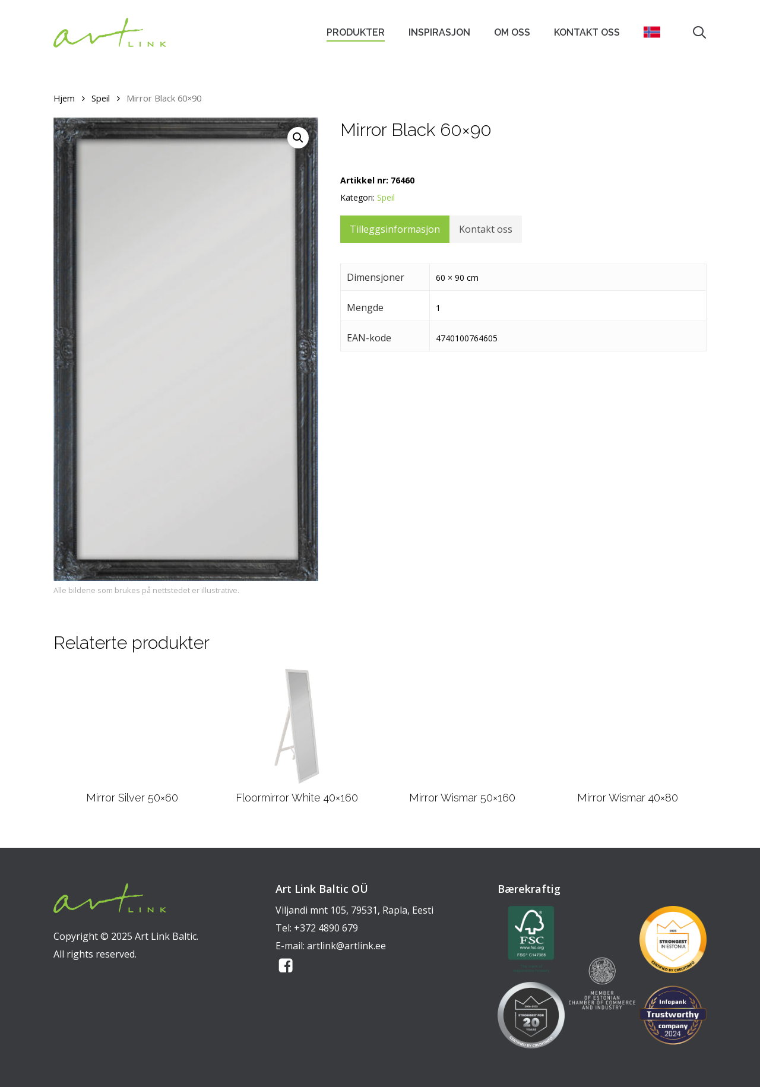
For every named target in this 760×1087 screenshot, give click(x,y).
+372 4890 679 (326, 927)
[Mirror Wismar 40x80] (627, 726)
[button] (298, 137)
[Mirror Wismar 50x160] (462, 726)
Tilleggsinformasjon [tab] (395, 229)
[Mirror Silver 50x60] (132, 726)
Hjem (64, 98)
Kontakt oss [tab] (485, 229)
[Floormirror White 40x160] (297, 726)
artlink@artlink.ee (346, 945)
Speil (100, 98)
